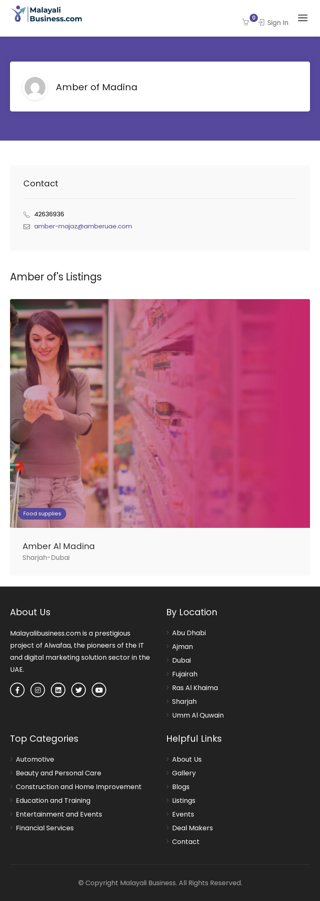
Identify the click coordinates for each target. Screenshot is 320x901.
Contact (186, 842)
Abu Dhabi (189, 633)
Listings (183, 800)
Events (183, 814)
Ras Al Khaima (195, 688)
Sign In (273, 22)
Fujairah (185, 674)
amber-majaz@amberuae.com (83, 226)
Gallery (184, 773)
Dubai (181, 660)
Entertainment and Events (59, 814)
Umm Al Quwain (198, 715)
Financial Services (45, 828)
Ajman (182, 646)
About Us (187, 759)
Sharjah (184, 701)
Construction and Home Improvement (79, 787)
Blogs (181, 787)
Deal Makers (192, 828)
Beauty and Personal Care (58, 773)
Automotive (35, 759)
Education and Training (53, 800)
